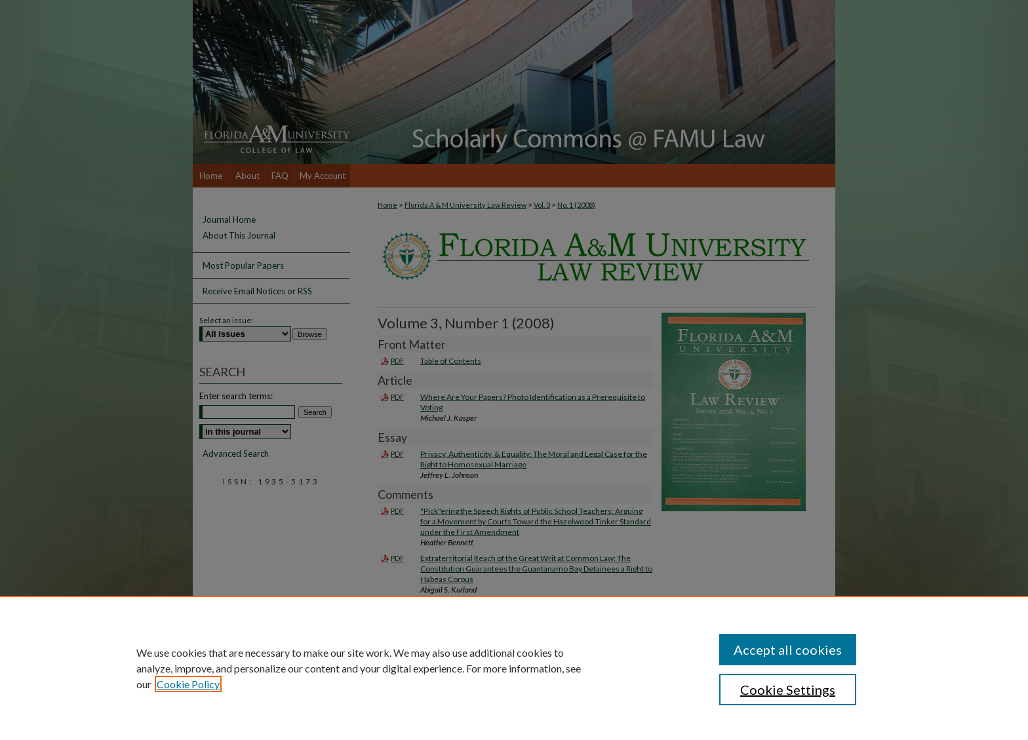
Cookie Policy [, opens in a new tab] (188, 684)
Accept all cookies (788, 649)
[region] (514, 668)
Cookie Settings (787, 689)
